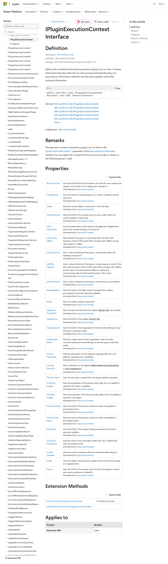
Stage (49, 460)
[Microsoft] (5, 4)
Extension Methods (139, 38)
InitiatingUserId (53, 214)
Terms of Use (77, 555)
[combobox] (21, 26)
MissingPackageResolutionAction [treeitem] (22, 171)
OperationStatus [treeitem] (15, 214)
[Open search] (154, 3)
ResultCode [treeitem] (13, 337)
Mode (49, 301)
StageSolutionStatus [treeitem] (17, 448)
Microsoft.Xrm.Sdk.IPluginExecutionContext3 (76, 107)
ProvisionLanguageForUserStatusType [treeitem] (23, 276)
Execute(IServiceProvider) (102, 151)
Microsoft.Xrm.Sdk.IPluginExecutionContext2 (76, 103)
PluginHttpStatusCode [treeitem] (18, 252)
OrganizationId (53, 327)
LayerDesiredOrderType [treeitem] (18, 137)
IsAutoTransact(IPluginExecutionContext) (64, 501)
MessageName (53, 290)
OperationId (52, 319)
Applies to (135, 42)
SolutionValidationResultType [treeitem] (20, 435)
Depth (49, 206)
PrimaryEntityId (53, 406)
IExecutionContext (67, 129)
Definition (135, 27)
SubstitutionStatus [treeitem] (16, 487)
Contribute (51, 555)
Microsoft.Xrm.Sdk (59, 21)
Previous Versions (26, 555)
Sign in (161, 3)
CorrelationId (52, 194)
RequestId (51, 429)
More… (57, 122)
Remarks (134, 30)
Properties (135, 34)
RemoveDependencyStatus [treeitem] (20, 329)
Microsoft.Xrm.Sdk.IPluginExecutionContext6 (76, 118)
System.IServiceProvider (57, 151)
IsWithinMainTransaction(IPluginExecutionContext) (69, 506)
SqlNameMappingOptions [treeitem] (19, 440)
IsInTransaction (53, 252)
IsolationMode (53, 281)
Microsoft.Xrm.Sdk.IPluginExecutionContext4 (76, 111)
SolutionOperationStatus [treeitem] (19, 418)
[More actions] (123, 21)
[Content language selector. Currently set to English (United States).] (16, 548)
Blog (39, 555)
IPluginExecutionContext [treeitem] (21, 39)
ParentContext (53, 377)
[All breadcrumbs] (47, 21)
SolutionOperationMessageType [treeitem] (22, 410)
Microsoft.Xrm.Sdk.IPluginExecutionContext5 (76, 114)
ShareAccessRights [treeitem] (16, 380)
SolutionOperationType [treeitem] (18, 423)
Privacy (63, 555)
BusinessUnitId (53, 183)
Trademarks (92, 555)
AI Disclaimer (9, 555)
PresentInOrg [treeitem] (14, 265)
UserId (49, 469)
